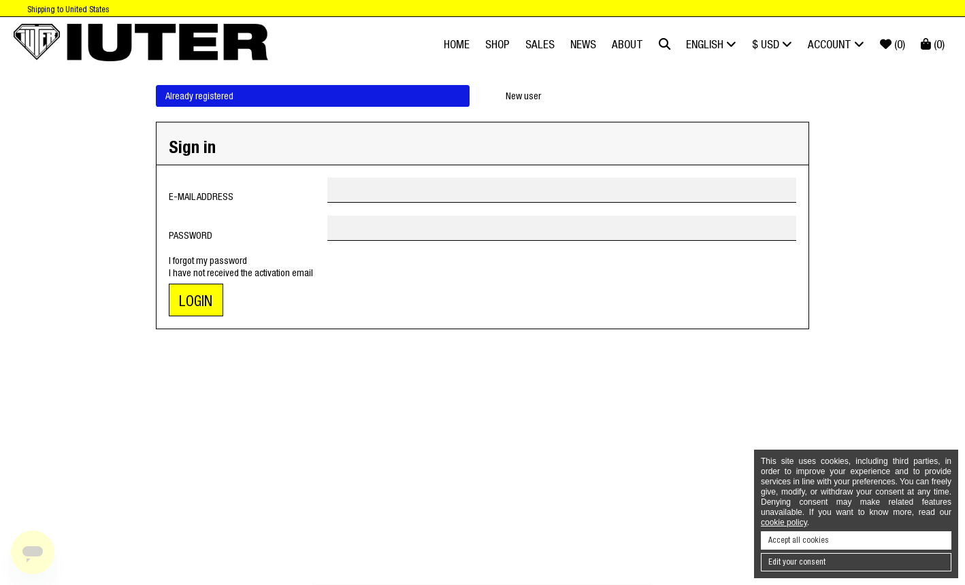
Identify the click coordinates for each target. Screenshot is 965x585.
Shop (497, 44)
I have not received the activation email (241, 272)
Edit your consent (796, 562)
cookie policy (784, 522)
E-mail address (201, 196)
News (583, 44)
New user (523, 95)
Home (457, 44)
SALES (540, 44)
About (627, 44)
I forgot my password (208, 260)
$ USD (772, 44)
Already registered (199, 95)
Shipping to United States (68, 9)
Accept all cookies (798, 540)
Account (836, 44)
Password (190, 235)
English (711, 44)
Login (195, 301)
